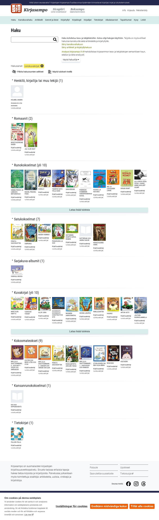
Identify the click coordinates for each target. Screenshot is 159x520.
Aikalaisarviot (111, 20)
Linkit (143, 20)
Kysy (136, 20)
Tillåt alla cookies (142, 506)
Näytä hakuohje (71, 59)
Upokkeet (125, 467)
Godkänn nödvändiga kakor (109, 506)
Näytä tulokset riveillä (60, 71)
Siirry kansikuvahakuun (72, 44)
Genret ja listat (51, 20)
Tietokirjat (98, 20)
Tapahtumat (126, 20)
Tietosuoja (125, 473)
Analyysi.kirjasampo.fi (72, 51)
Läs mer (27, 515)
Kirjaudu (131, 10)
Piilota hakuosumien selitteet (28, 71)
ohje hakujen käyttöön (113, 38)
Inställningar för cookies (71, 506)
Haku (13, 20)
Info (124, 10)
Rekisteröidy (141, 10)
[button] (55, 39)
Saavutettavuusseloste (101, 473)
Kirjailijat (88, 20)
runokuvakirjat (31, 66)
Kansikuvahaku (25, 20)
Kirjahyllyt (65, 20)
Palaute (94, 467)
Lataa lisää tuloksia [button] (88, 209)
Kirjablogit (76, 20)
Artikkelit (39, 20)
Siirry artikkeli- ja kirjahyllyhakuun (77, 47)
